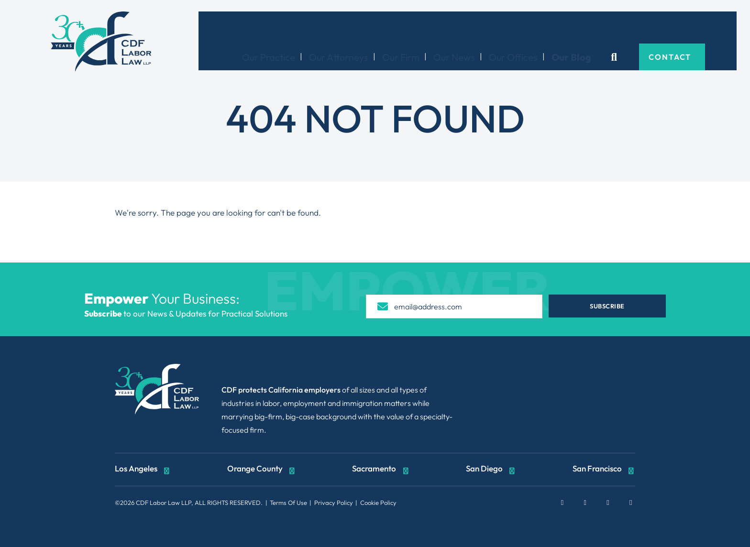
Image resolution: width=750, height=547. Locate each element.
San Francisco (604, 469)
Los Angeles (143, 469)
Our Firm (423, 27)
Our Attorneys (361, 27)
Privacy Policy (333, 502)
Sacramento (381, 469)
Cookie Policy (378, 502)
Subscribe (610, 306)
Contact (693, 27)
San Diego (491, 469)
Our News (477, 27)
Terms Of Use (288, 502)
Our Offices (536, 27)
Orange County (262, 469)
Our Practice (291, 27)
